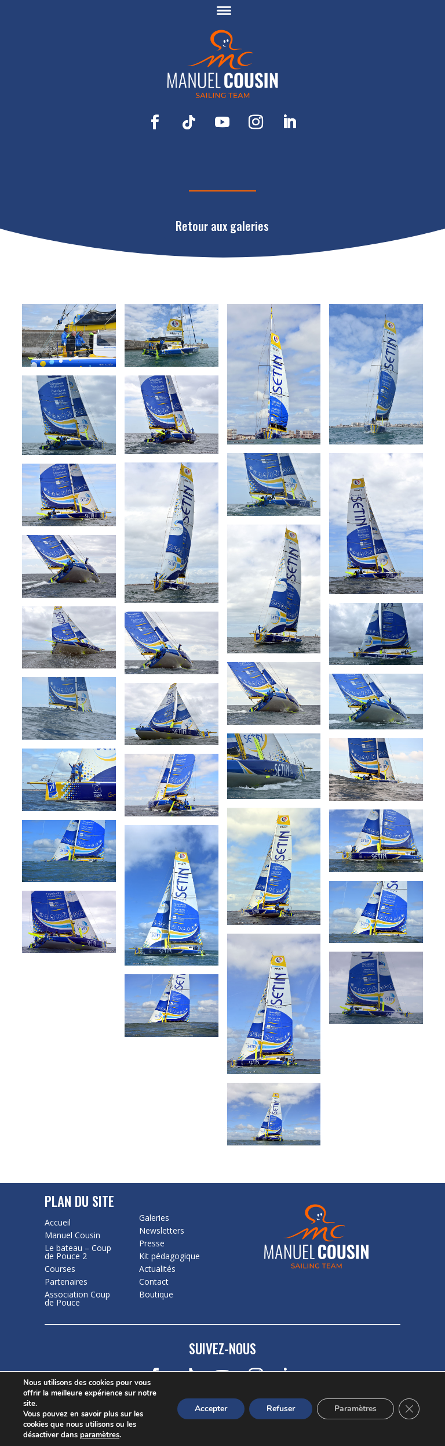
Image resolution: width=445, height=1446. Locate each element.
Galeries (154, 1218)
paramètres (99, 1435)
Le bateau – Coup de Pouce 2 (78, 1252)
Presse (152, 1243)
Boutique (156, 1294)
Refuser (281, 1408)
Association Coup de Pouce (77, 1298)
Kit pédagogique (169, 1256)
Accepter (211, 1408)
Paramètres (355, 1408)
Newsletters (161, 1231)
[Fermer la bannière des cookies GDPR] (409, 1408)
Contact (154, 1282)
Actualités (157, 1269)
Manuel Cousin (72, 1235)
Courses (60, 1269)
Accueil (58, 1223)
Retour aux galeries (222, 225)
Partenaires (66, 1282)
